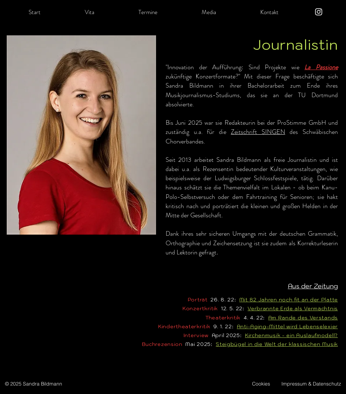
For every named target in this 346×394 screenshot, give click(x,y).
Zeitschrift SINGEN (258, 131)
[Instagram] (318, 12)
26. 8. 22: (223, 299)
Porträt (198, 299)
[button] (89, 12)
